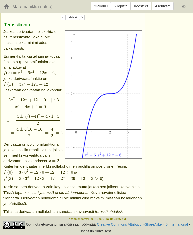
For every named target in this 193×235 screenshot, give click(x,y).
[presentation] (29, 73)
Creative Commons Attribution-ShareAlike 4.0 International (142, 224)
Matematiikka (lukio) (32, 6)
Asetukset (162, 6)
